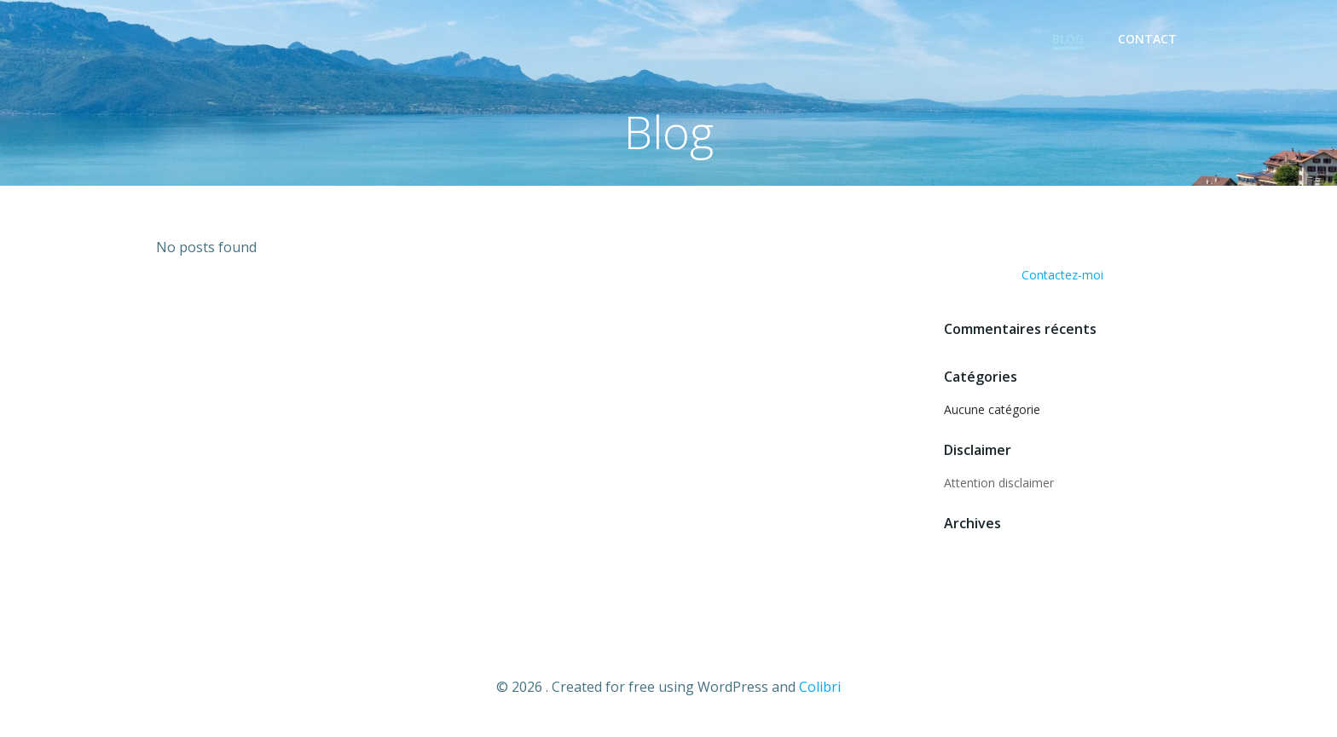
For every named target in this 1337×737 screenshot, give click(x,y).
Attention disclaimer (999, 483)
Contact (1147, 39)
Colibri (820, 686)
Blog (1068, 39)
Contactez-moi (1062, 275)
